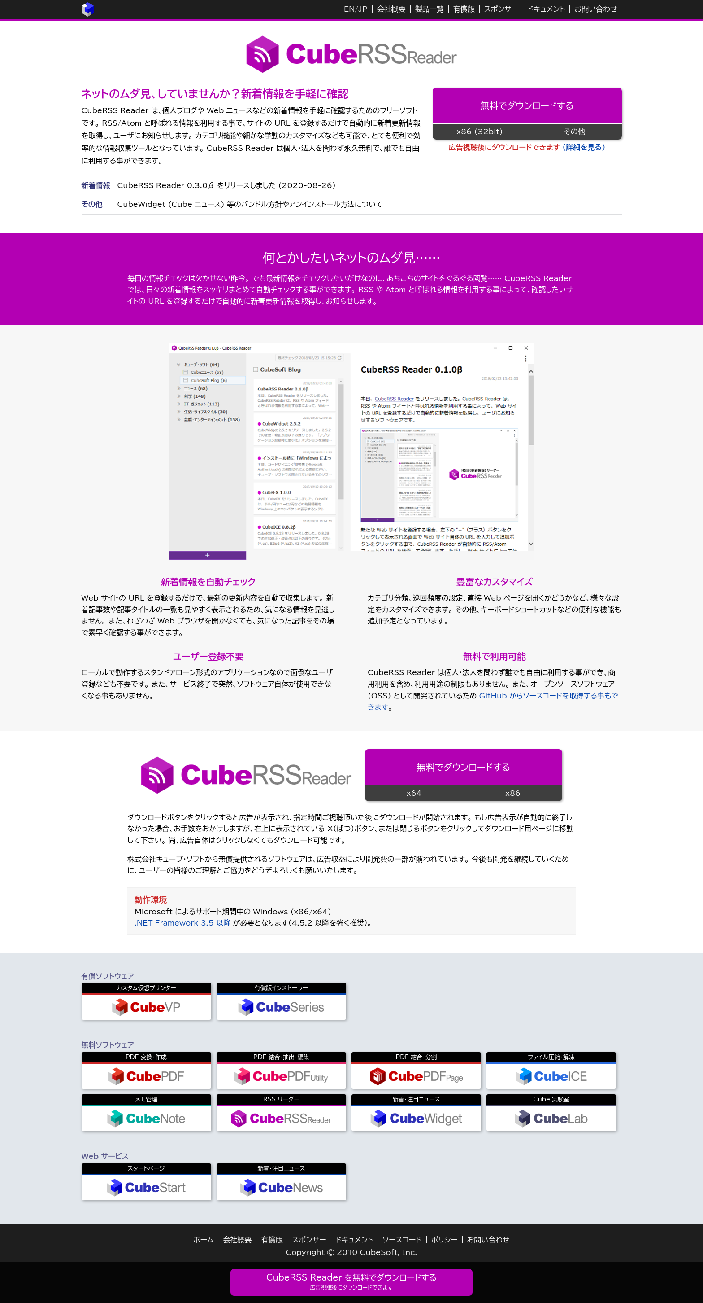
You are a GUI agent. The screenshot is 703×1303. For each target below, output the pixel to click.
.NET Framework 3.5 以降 (182, 922)
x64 (414, 793)
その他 (574, 131)
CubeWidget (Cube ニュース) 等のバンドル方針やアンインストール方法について (250, 204)
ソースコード (402, 1239)
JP (362, 9)
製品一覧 (429, 9)
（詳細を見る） (584, 147)
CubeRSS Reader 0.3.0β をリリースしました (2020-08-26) (226, 185)
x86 (513, 793)
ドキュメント (546, 9)
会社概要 (391, 9)
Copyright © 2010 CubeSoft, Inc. (351, 1252)
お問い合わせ (595, 9)
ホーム (203, 1239)
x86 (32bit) (479, 131)
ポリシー (444, 1239)
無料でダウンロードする (527, 105)
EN (349, 9)
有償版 (464, 9)
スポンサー (501, 9)
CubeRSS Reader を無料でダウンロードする (351, 1281)
